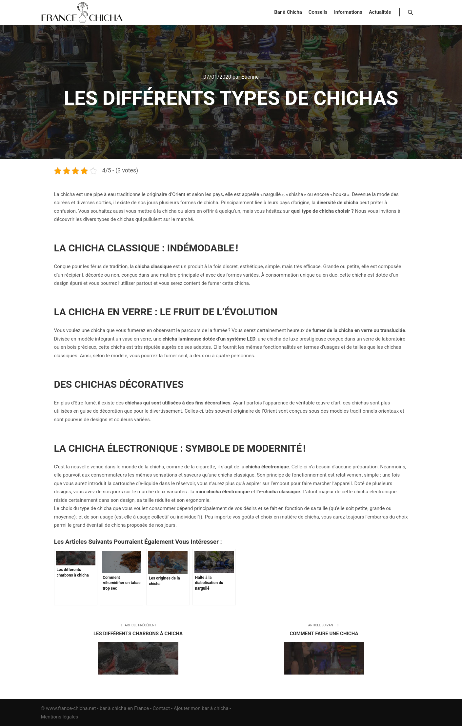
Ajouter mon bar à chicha (201, 708)
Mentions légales (59, 717)
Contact (161, 708)
